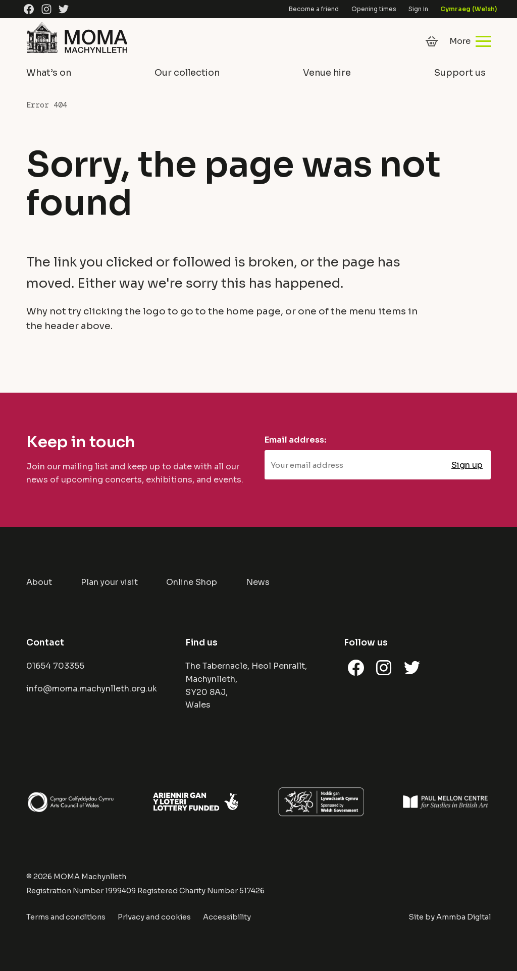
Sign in (418, 9)
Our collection (187, 72)
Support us (460, 72)
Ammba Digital (463, 917)
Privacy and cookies (154, 917)
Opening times (373, 9)
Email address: (295, 440)
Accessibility (227, 917)
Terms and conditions (66, 917)
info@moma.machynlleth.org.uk (91, 688)
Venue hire (327, 72)
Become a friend (314, 9)
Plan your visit (109, 582)
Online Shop (191, 582)
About (39, 582)
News (258, 582)
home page (253, 311)
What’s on (48, 72)
